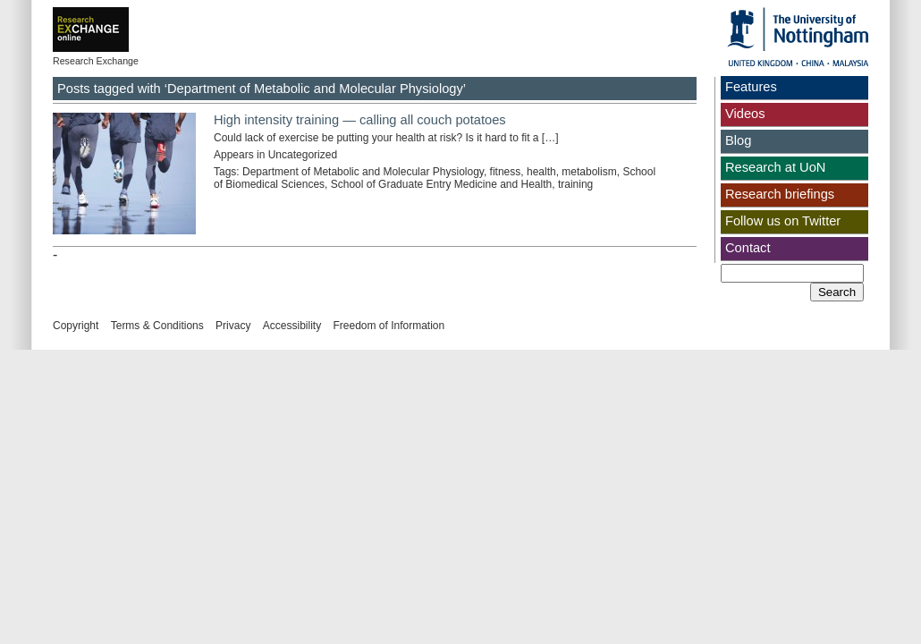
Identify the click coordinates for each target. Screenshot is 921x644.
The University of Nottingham (797, 36)
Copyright (75, 325)
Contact (748, 248)
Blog (738, 140)
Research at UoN (775, 167)
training (575, 184)
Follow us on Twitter (783, 221)
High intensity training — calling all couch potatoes (360, 120)
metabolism (589, 171)
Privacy (232, 325)
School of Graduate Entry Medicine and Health (441, 184)
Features (751, 87)
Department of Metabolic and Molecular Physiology (363, 171)
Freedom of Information (388, 325)
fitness (505, 171)
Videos (745, 113)
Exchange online (119, 17)
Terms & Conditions (157, 325)
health (541, 171)
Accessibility (292, 325)
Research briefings (779, 194)
